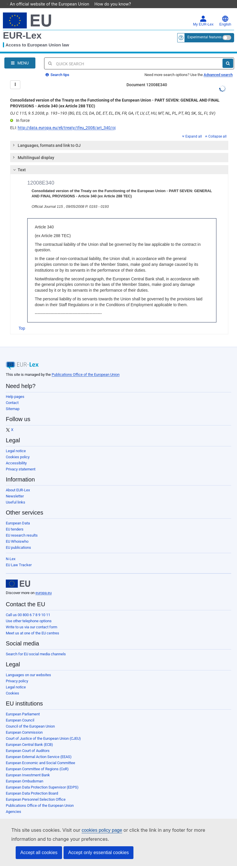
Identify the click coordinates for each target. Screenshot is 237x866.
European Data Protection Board (32, 785)
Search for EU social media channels (36, 646)
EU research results (22, 527)
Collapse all (216, 128)
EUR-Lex (22, 27)
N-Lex (10, 551)
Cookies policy (18, 449)
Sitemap (12, 400)
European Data (18, 515)
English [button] (225, 13)
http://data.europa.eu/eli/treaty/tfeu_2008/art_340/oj (66, 119)
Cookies (12, 685)
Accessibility (16, 455)
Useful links (15, 494)
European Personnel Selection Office (36, 791)
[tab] (119, 137)
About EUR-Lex (18, 482)
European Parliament (23, 706)
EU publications (18, 539)
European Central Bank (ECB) (29, 736)
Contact (12, 394)
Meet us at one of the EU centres (32, 625)
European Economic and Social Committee (40, 755)
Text (18, 161)
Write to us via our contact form (31, 619)
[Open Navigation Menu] (19, 54)
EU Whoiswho (17, 533)
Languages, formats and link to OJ (46, 137)
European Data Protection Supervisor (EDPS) (42, 779)
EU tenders (14, 521)
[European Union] (18, 575)
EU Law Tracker (19, 557)
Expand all (192, 128)
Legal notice (16, 443)
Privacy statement (20, 461)
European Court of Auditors (28, 742)
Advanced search (218, 66)
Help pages (15, 388)
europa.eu (43, 584)
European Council (20, 712)
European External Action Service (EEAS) (39, 748)
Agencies (13, 803)
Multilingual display (33, 149)
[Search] (227, 55)
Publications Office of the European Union (86, 366)
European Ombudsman (24, 773)
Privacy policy (17, 673)
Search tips (57, 66)
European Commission (24, 724)
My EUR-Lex (203, 13)
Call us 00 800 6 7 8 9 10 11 (28, 607)
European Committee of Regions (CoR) (37, 761)
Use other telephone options (29, 613)
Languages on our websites (28, 667)
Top (22, 320)
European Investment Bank (28, 767)
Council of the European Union (30, 718)
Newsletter (15, 488)
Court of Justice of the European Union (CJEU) (43, 730)
